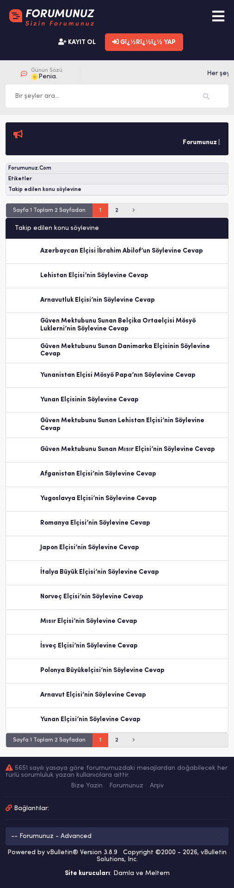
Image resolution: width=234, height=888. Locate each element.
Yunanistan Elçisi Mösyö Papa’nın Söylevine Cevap (118, 375)
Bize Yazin (87, 785)
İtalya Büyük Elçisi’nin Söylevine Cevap (99, 572)
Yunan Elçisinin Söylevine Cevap (89, 399)
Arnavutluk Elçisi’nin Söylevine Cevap (97, 300)
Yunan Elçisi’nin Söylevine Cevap (90, 719)
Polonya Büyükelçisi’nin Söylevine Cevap (102, 670)
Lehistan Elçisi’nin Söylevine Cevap (94, 275)
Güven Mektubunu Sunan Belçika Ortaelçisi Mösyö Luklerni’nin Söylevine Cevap (118, 324)
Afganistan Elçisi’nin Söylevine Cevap (98, 473)
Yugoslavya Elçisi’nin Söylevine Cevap (98, 498)
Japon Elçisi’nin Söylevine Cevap (89, 547)
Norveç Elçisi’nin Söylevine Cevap (91, 596)
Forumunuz (126, 785)
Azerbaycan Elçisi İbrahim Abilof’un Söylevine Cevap (121, 250)
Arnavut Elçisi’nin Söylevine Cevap (93, 694)
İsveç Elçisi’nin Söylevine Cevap (89, 645)
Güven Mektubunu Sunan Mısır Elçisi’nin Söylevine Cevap (127, 449)
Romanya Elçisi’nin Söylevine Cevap (95, 523)
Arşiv (157, 785)
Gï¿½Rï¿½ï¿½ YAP (144, 42)
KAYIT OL (77, 42)
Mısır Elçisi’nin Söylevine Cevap (88, 621)
